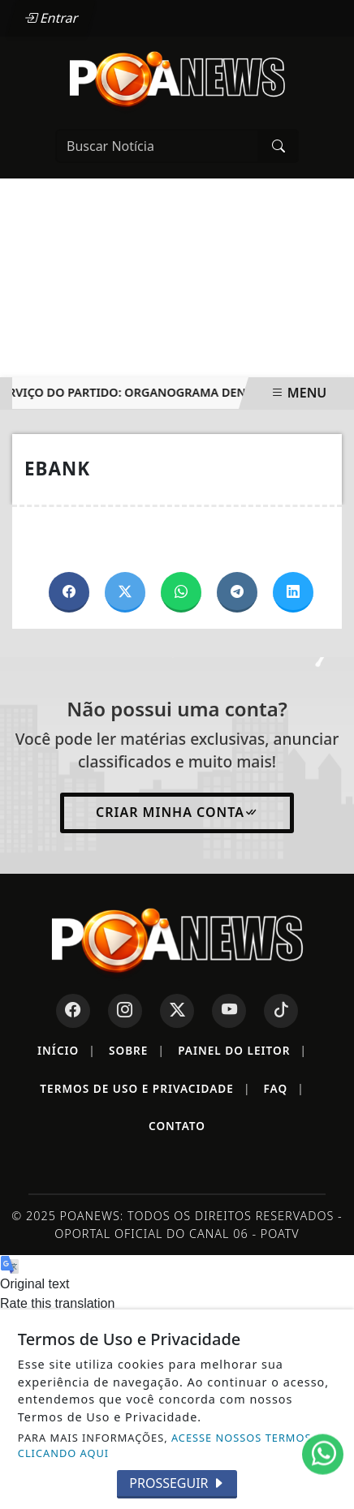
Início (66, 1051)
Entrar (51, 18)
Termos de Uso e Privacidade (145, 1089)
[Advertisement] (177, 278)
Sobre (137, 1051)
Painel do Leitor (242, 1051)
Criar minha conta (177, 812)
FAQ (284, 1089)
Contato (177, 1125)
